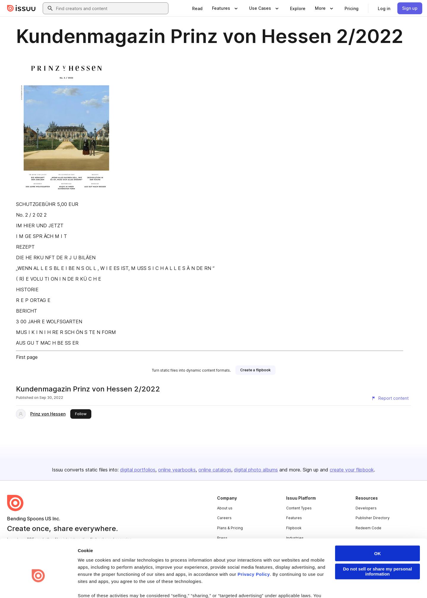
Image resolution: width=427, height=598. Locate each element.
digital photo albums (256, 470)
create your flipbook (352, 470)
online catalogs (214, 470)
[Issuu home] (21, 8)
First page (27, 357)
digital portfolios (137, 470)
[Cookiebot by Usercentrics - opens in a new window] (38, 586)
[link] (197, 8)
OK (377, 520)
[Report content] (390, 398)
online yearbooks (177, 470)
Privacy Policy (254, 540)
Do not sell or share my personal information (377, 538)
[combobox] (111, 8)
